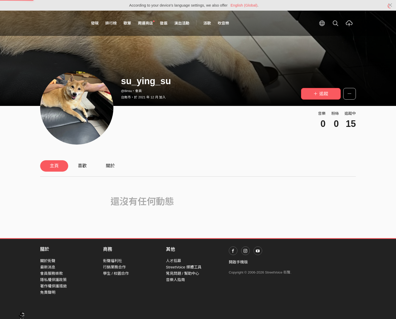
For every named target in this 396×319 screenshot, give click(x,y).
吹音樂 (223, 23)
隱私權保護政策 (53, 280)
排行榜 (111, 23)
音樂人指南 (175, 280)
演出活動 (181, 23)
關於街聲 (47, 261)
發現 (94, 23)
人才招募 (173, 261)
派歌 (207, 23)
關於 (110, 165)
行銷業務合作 (114, 267)
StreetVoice (61, 23)
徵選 (163, 23)
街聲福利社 (112, 261)
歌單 (127, 23)
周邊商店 (146, 23)
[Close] (390, 5)
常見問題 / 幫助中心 (183, 273)
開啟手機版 (238, 262)
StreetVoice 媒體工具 (184, 267)
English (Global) (244, 5)
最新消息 (47, 267)
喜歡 (82, 165)
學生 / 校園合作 (116, 273)
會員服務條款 (51, 273)
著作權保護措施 (53, 286)
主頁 (54, 165)
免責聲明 (47, 292)
